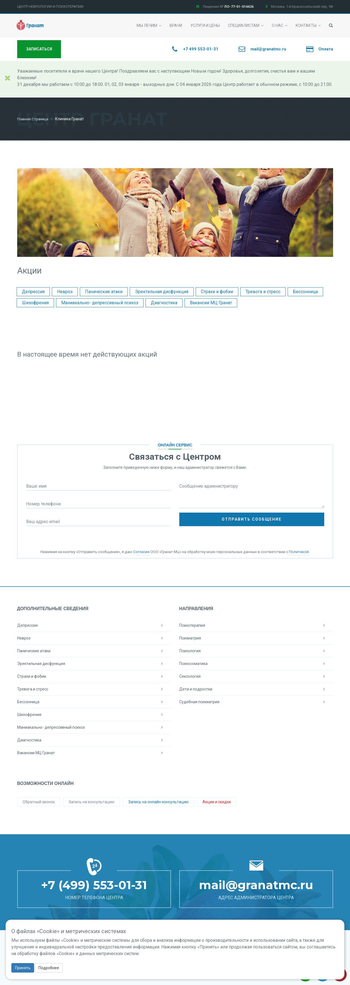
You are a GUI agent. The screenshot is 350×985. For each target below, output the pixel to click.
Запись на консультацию (91, 801)
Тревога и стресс (263, 291)
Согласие (141, 551)
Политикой (299, 551)
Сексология (256, 676)
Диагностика (164, 302)
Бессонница (305, 291)
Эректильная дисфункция (161, 291)
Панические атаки (103, 291)
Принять (22, 968)
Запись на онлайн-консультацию (158, 801)
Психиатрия (256, 638)
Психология (256, 650)
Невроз (65, 291)
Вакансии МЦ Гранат (211, 302)
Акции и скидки (217, 801)
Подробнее (49, 968)
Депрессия (33, 291)
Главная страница (34, 119)
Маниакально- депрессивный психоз (99, 302)
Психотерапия (256, 625)
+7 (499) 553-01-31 (94, 884)
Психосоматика (256, 663)
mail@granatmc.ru (256, 884)
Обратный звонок (39, 801)
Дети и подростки (256, 688)
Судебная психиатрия (256, 701)
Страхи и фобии (217, 291)
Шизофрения (35, 302)
